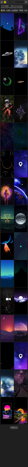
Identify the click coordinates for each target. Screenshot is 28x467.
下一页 (14, 427)
